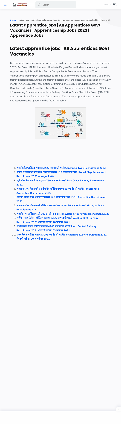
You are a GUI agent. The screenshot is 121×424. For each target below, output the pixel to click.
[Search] (55, 4)
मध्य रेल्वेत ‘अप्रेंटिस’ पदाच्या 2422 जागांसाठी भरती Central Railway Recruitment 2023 (61, 168)
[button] (39, 4)
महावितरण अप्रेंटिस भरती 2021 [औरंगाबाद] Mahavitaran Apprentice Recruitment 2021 (63, 214)
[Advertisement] (60, 417)
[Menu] (5, 4)
